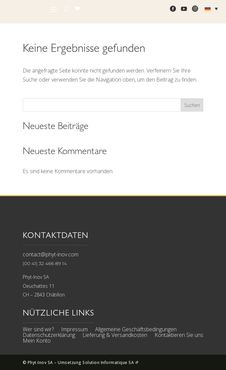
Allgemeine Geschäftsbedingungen (136, 330)
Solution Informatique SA (110, 362)
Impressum (74, 330)
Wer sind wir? (38, 330)
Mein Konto (37, 341)
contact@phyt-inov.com (50, 254)
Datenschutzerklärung (49, 336)
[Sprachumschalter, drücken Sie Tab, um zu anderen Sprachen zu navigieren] (212, 8)
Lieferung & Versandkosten (114, 336)
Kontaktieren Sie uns (179, 336)
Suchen (192, 105)
